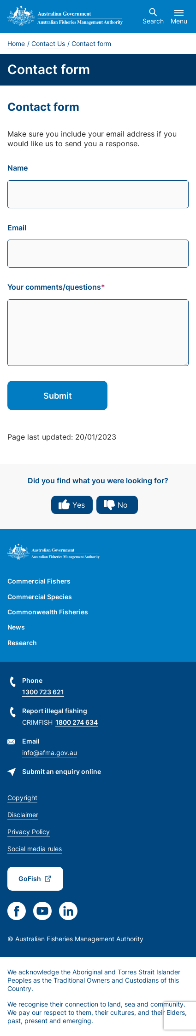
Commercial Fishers (39, 581)
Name (17, 167)
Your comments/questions (54, 287)
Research (22, 643)
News (16, 627)
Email (16, 227)
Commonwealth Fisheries (47, 612)
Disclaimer (22, 814)
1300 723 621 (43, 692)
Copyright (22, 797)
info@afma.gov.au (49, 752)
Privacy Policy (28, 832)
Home (16, 43)
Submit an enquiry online (61, 771)
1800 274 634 (76, 722)
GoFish (29, 878)
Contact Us (48, 43)
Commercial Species (39, 597)
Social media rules (34, 849)
